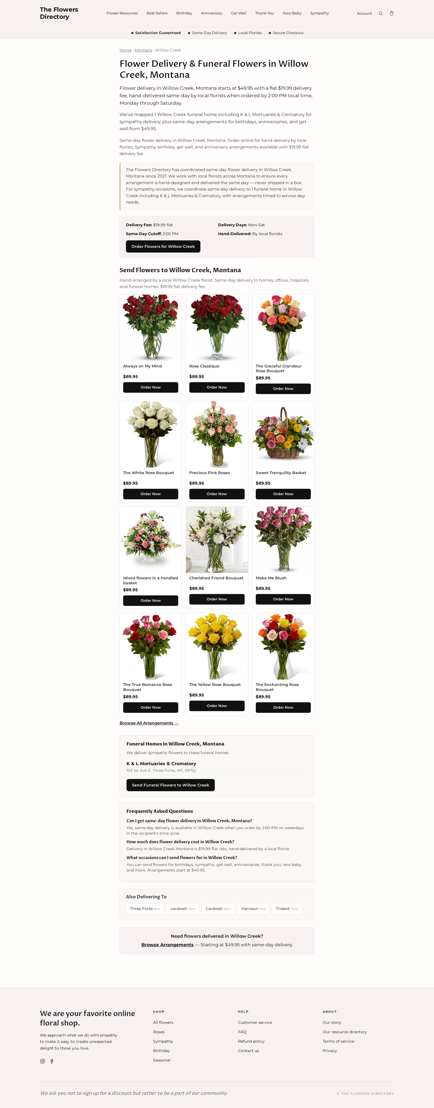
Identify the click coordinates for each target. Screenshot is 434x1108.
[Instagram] (42, 1061)
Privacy (330, 1050)
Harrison (253, 908)
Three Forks (145, 908)
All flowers (163, 1022)
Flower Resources (122, 13)
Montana (143, 50)
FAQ (242, 1031)
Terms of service (338, 1041)
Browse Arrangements (167, 944)
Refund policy (251, 1041)
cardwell (182, 908)
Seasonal (161, 1060)
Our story (332, 1022)
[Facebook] (52, 1061)
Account (364, 13)
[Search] (380, 13)
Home (125, 50)
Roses (158, 1031)
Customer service (255, 1022)
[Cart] (391, 13)
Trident (287, 908)
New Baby (292, 13)
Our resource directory (345, 1031)
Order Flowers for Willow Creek (163, 246)
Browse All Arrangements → (149, 723)
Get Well (238, 13)
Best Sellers (157, 13)
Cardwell (218, 908)
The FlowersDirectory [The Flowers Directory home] (59, 13)
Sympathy (319, 13)
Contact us (248, 1050)
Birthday (184, 13)
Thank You (264, 13)
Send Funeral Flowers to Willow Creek (170, 785)
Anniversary (211, 13)
